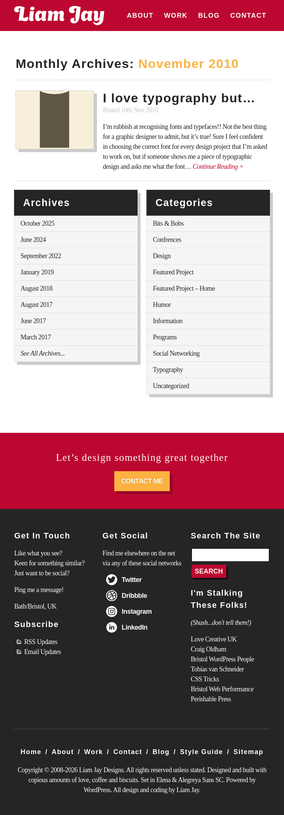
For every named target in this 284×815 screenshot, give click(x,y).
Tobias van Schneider (217, 669)
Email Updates (42, 651)
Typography (168, 369)
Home (31, 752)
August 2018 (36, 288)
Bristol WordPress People (222, 659)
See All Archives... (42, 353)
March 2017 (35, 337)
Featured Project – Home (184, 288)
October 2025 (37, 223)
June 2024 (33, 239)
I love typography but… (179, 98)
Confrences (167, 239)
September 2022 (40, 256)
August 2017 (36, 304)
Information (167, 321)
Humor (161, 304)
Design (161, 256)
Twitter (132, 579)
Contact (248, 15)
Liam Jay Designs (59, 15)
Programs (165, 337)
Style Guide (201, 752)
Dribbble (134, 595)
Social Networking (176, 353)
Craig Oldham (208, 649)
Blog (209, 15)
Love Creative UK (214, 639)
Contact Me (142, 481)
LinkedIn (135, 627)
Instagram (137, 611)
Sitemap (248, 752)
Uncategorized (171, 386)
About (140, 15)
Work (175, 15)
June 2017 (33, 321)
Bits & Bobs (168, 223)
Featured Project (173, 272)
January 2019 (37, 272)
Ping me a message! (39, 589)
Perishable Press (211, 699)
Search (209, 571)
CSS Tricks (205, 679)
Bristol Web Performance (222, 689)
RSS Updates (40, 642)
